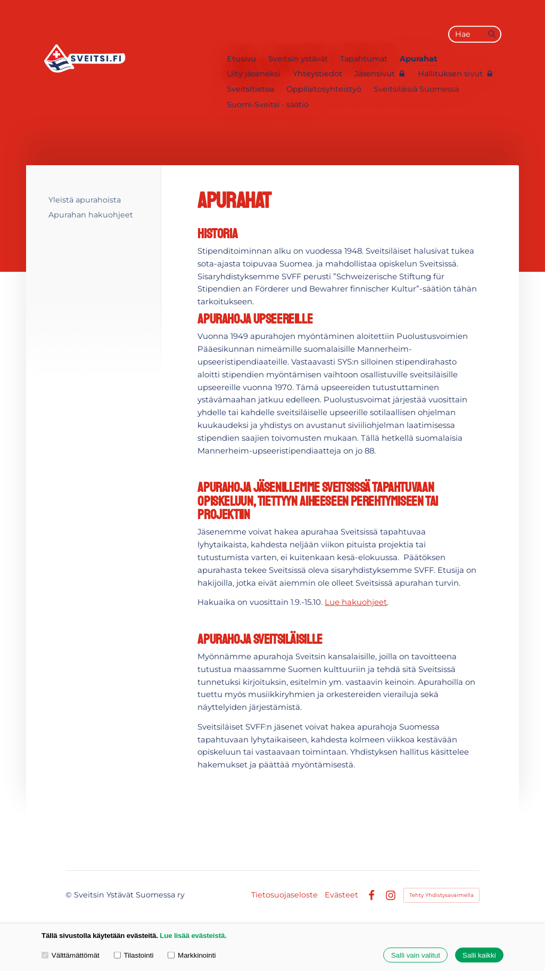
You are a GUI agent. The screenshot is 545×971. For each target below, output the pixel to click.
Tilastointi (134, 955)
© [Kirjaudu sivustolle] (69, 895)
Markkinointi (192, 955)
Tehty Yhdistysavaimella (441, 895)
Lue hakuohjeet (356, 602)
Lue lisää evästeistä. (193, 936)
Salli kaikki (479, 955)
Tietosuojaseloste (284, 895)
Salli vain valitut (415, 955)
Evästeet (341, 895)
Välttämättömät (71, 955)
